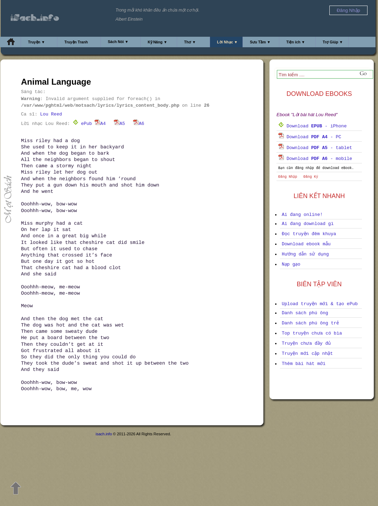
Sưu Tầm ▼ (260, 42)
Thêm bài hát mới (304, 363)
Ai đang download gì (308, 223)
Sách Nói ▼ (118, 42)
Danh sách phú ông (305, 313)
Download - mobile (315, 158)
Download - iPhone (312, 126)
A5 (119, 123)
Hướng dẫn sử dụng (305, 254)
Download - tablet (315, 147)
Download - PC (309, 137)
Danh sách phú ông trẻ (310, 323)
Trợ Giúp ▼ (333, 42)
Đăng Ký (310, 177)
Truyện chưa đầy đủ (306, 343)
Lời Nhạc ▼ (227, 42)
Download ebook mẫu (306, 244)
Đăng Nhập (287, 177)
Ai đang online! (302, 214)
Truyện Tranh (76, 42)
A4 (100, 123)
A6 (138, 123)
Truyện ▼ (36, 42)
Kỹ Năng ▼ (157, 42)
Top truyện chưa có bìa (312, 333)
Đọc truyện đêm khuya (309, 234)
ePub (82, 123)
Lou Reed (51, 114)
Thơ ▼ (190, 42)
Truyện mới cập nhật (307, 353)
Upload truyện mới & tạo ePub (320, 304)
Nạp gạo (291, 264)
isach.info (104, 434)
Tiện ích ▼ (295, 42)
